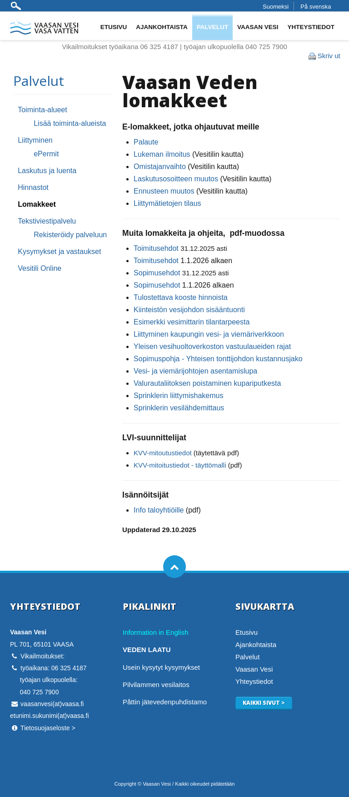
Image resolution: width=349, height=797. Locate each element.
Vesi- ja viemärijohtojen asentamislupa (195, 371)
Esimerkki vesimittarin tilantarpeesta (191, 322)
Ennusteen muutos (164, 191)
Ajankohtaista (162, 27)
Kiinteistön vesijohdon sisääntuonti (189, 310)
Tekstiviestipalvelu (47, 221)
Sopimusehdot (157, 273)
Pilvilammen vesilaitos (156, 684)
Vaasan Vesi (258, 27)
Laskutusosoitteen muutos (176, 179)
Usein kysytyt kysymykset (161, 667)
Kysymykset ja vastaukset (59, 251)
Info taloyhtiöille (159, 510)
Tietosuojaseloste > (47, 728)
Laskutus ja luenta (47, 170)
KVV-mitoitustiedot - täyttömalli (180, 465)
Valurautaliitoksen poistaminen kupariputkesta (207, 383)
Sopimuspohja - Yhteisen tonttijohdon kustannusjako (218, 359)
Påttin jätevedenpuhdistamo (165, 702)
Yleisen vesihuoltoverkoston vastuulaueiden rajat (212, 346)
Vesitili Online (39, 268)
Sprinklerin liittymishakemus (178, 395)
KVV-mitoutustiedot (163, 453)
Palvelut (212, 27)
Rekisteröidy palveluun (70, 235)
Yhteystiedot (310, 27)
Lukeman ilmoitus (162, 154)
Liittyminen (35, 140)
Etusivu (113, 27)
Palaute (146, 142)
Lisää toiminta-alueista (70, 123)
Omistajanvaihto (160, 166)
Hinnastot (33, 187)
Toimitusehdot (156, 248)
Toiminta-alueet (42, 110)
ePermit (46, 154)
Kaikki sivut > (264, 703)
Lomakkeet (37, 204)
